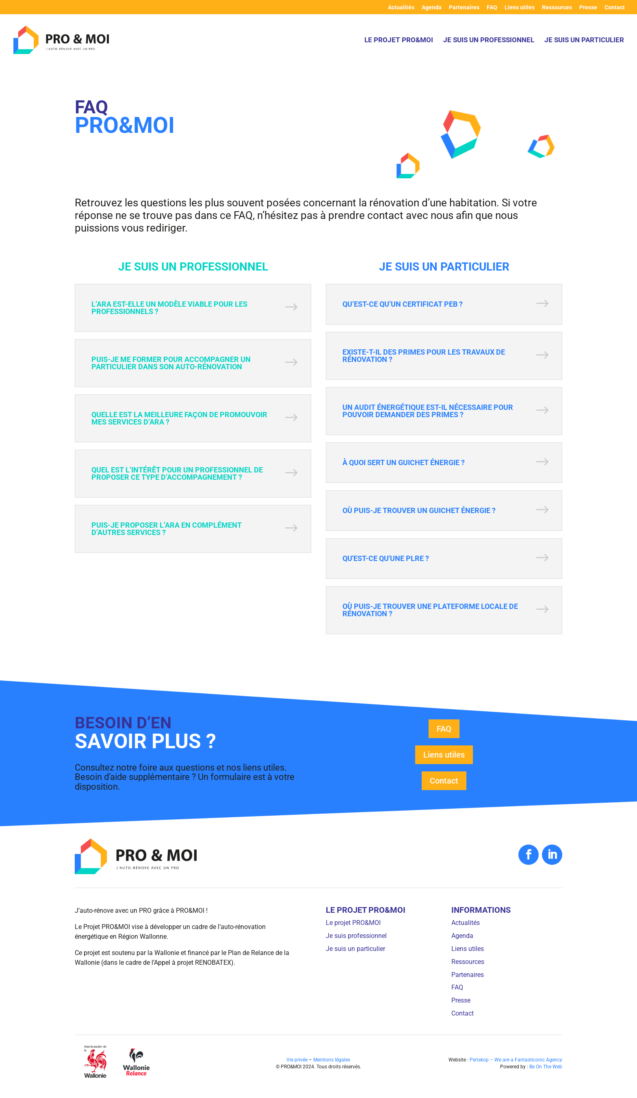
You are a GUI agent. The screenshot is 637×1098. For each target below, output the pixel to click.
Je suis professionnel (356, 936)
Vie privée (297, 1060)
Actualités (401, 7)
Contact (614, 7)
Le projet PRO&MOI (398, 40)
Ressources (557, 7)
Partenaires (464, 7)
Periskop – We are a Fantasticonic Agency (516, 1060)
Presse (588, 7)
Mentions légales (331, 1060)
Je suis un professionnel (488, 40)
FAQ (492, 7)
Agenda (432, 7)
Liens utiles (520, 7)
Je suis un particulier (584, 40)
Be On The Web (545, 1067)
